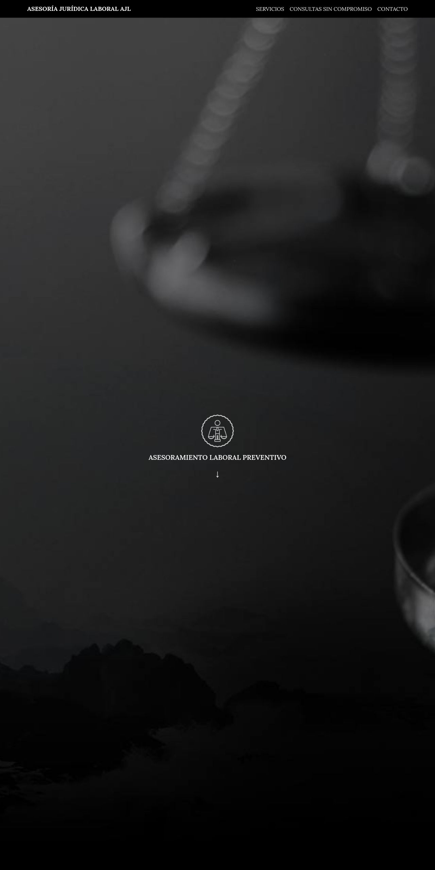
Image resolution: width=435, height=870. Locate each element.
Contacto (392, 8)
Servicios (270, 8)
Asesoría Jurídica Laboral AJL (79, 9)
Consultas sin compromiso (331, 8)
